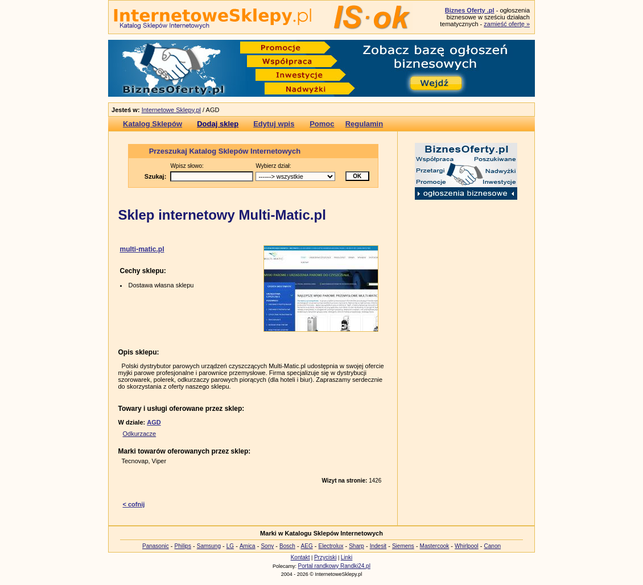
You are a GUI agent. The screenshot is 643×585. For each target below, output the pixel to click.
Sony (267, 546)
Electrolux (331, 546)
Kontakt (300, 557)
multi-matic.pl (142, 249)
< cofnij (134, 504)
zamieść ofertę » (507, 23)
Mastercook (435, 546)
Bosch (287, 546)
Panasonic (155, 546)
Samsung (209, 546)
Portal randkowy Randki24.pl (334, 566)
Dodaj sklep (217, 124)
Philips (182, 546)
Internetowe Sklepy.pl (171, 109)
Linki (347, 557)
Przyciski (325, 557)
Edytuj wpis (273, 124)
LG (230, 546)
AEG (307, 546)
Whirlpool (467, 546)
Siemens (403, 546)
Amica (247, 546)
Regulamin (364, 124)
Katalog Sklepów (152, 124)
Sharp (356, 546)
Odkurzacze (139, 433)
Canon (492, 546)
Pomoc (322, 124)
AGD (153, 422)
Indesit (378, 546)
